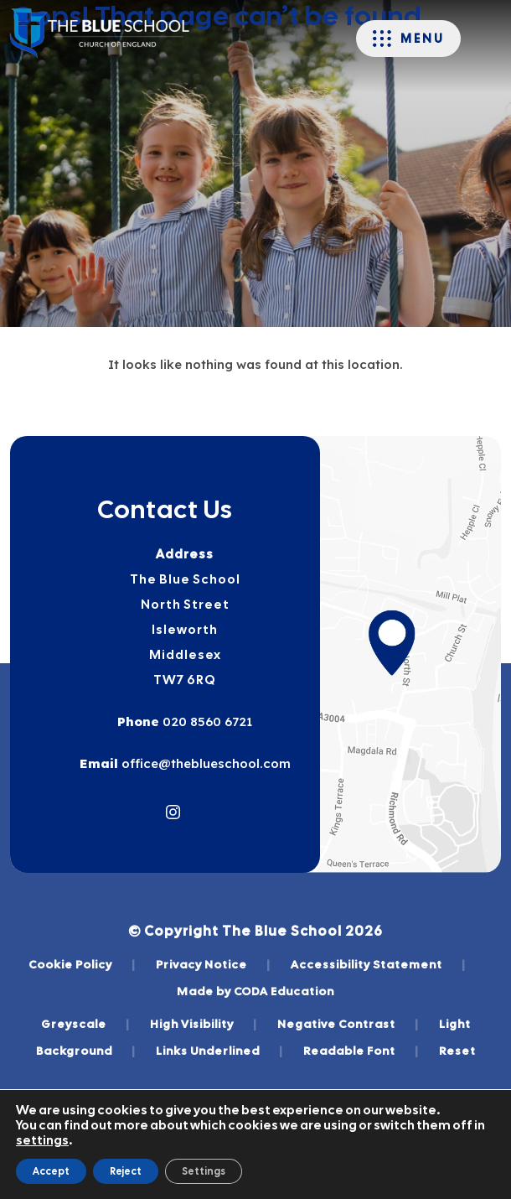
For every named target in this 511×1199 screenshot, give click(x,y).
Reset (457, 1050)
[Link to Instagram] (173, 812)
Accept (51, 1171)
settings (42, 1140)
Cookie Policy (82, 964)
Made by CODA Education (255, 991)
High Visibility (203, 1023)
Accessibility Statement (378, 964)
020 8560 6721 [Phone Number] (205, 721)
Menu (422, 38)
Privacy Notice (213, 964)
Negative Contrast (348, 1023)
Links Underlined (219, 1050)
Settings (203, 1171)
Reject (126, 1171)
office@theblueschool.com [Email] (204, 763)
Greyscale (85, 1023)
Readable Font (361, 1050)
